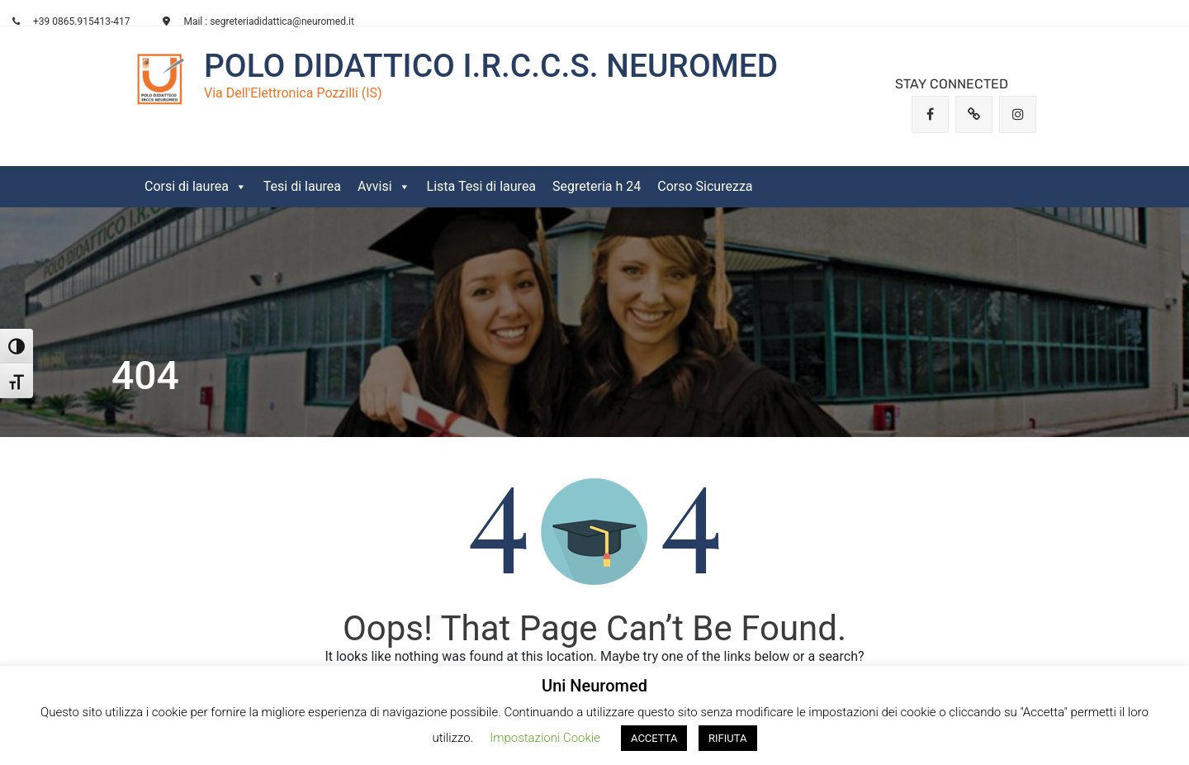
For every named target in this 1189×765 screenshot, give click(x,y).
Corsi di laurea (195, 186)
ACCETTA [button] (654, 738)
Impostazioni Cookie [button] (545, 737)
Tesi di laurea (302, 186)
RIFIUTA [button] (727, 738)
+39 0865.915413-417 (71, 21)
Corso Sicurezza (704, 186)
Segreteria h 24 (596, 186)
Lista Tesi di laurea (482, 186)
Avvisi (384, 186)
